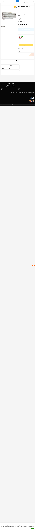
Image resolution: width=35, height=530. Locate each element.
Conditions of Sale (14, 87)
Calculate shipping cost (21, 39)
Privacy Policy (8, 86)
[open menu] (1, 1)
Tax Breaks (13, 86)
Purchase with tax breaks (21, 51)
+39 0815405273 (27, 0)
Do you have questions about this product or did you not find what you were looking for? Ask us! (25, 29)
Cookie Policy (7, 87)
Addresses (19, 88)
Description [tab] (17, 60)
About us (2, 88)
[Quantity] (19, 43)
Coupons (19, 89)
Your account (20, 82)
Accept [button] (32, 528)
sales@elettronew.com (26, 2)
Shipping (13, 85)
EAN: (18, 12)
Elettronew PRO (2, 84)
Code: (18, 11)
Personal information (20, 84)
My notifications (20, 90)
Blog (1, 89)
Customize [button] (3, 528)
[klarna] (33, 92)
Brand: (18, 10)
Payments (7, 85)
